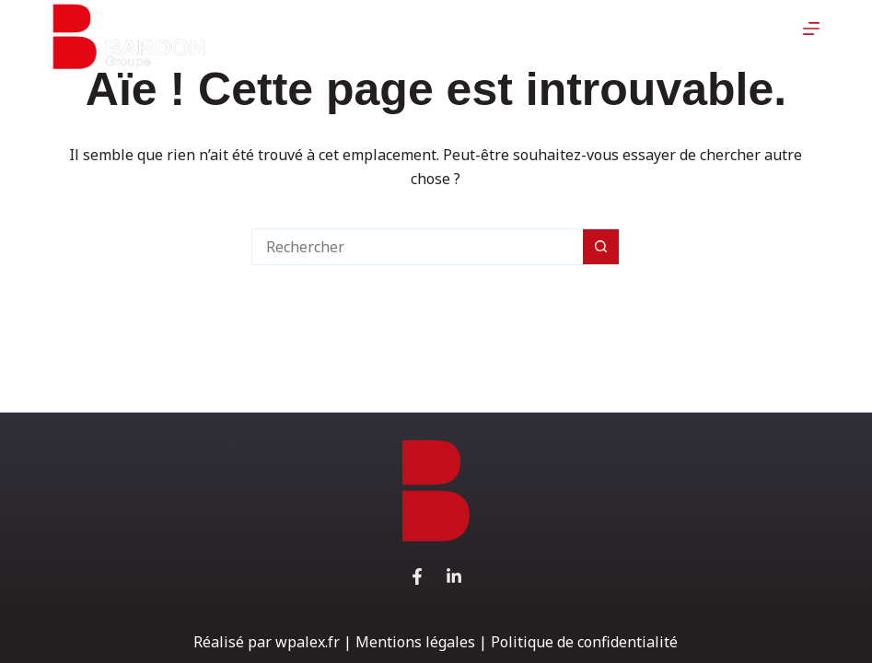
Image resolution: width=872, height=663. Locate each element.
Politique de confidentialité (584, 642)
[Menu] (812, 36)
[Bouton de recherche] (601, 246)
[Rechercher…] (417, 246)
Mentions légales (415, 642)
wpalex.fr (307, 642)
